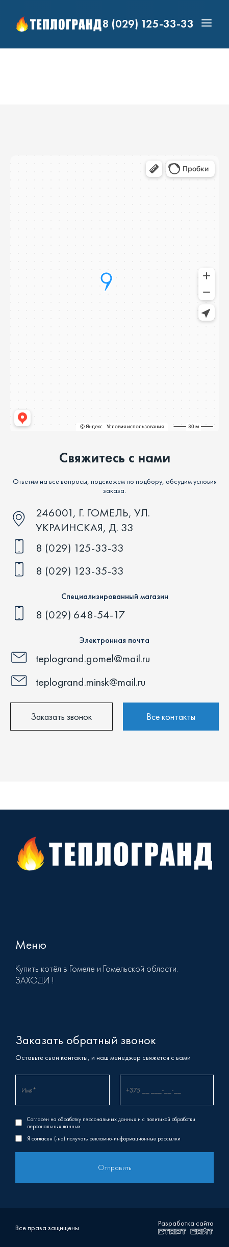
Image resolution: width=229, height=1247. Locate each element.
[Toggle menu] (204, 24)
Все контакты (170, 716)
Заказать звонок (61, 716)
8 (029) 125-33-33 (148, 24)
